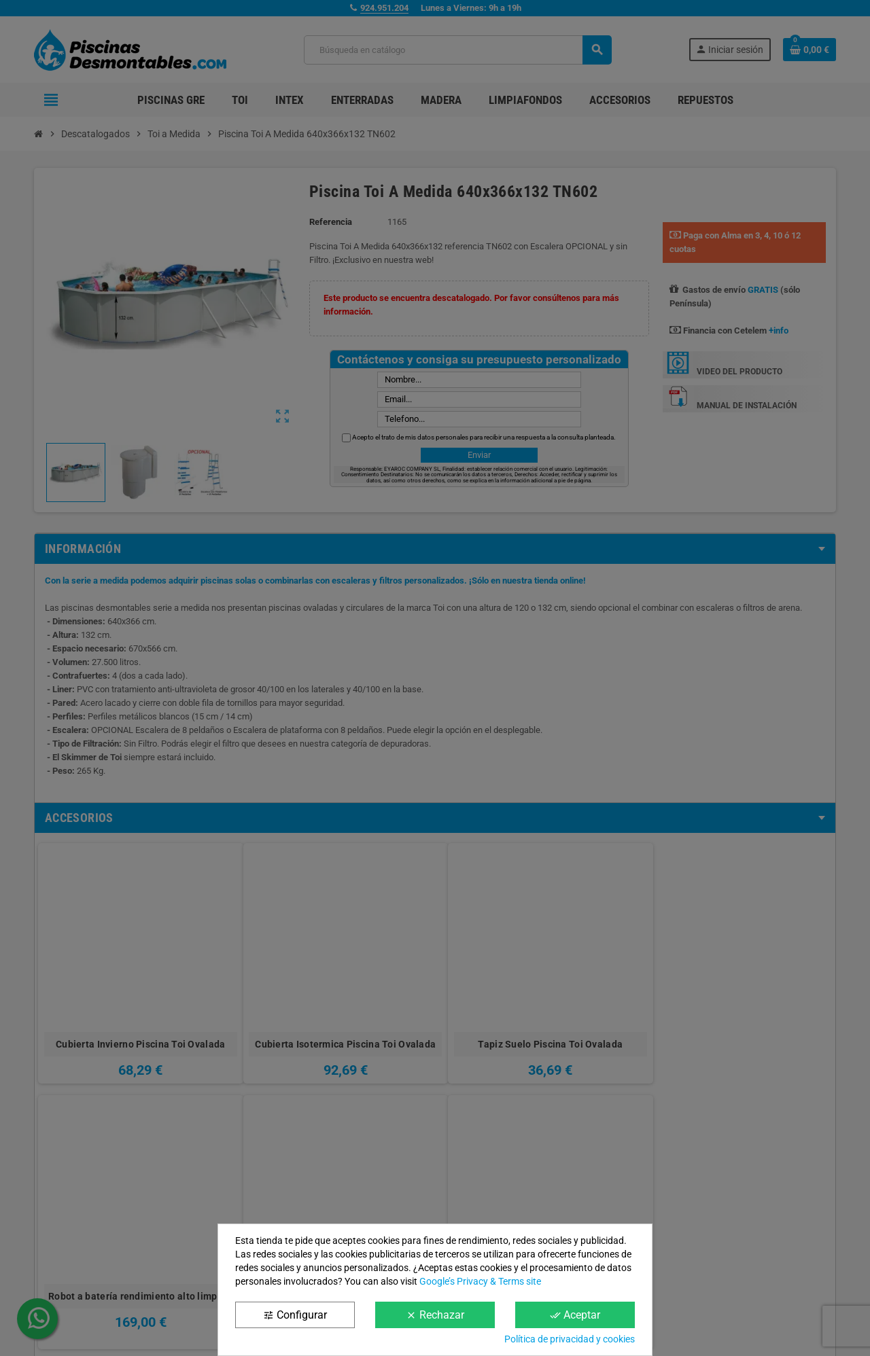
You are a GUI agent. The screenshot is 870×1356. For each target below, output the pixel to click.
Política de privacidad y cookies (569, 1339)
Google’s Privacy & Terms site (480, 1281)
